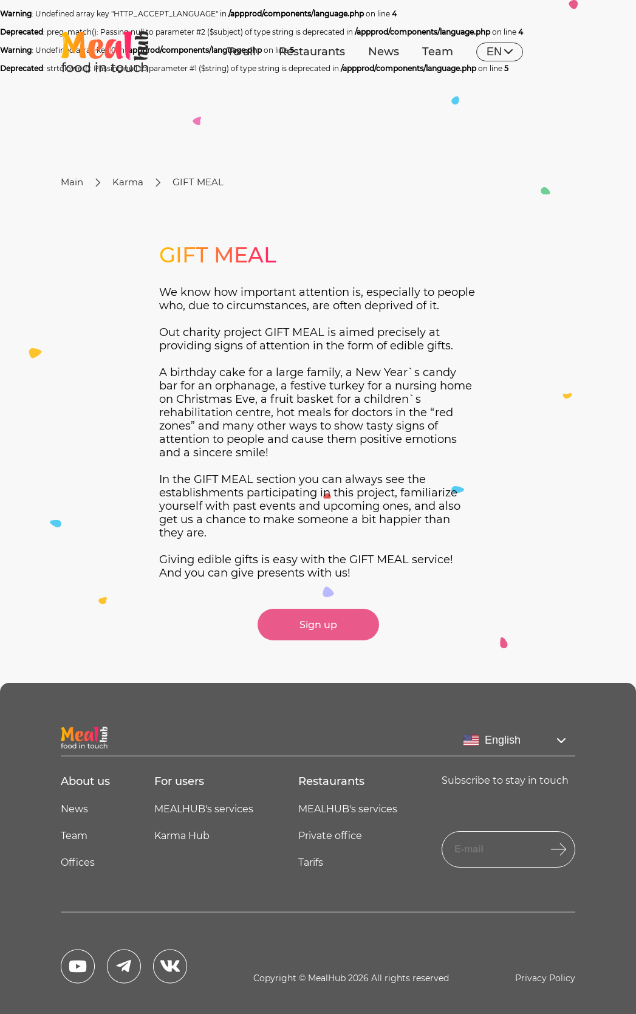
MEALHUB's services (203, 809)
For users (179, 781)
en (500, 52)
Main (72, 182)
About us (85, 781)
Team (437, 51)
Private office (330, 835)
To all (241, 51)
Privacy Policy (545, 978)
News (383, 51)
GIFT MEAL (198, 182)
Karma (127, 182)
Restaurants (312, 51)
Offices (78, 862)
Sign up (318, 625)
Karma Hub (182, 835)
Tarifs (310, 862)
